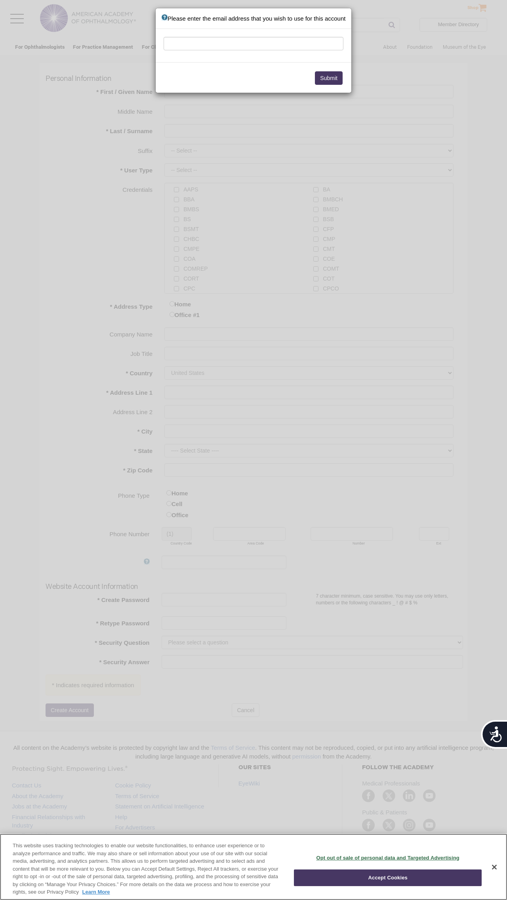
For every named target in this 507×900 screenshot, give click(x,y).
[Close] (494, 867)
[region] (253, 867)
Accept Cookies (388, 878)
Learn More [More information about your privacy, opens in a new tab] (96, 892)
